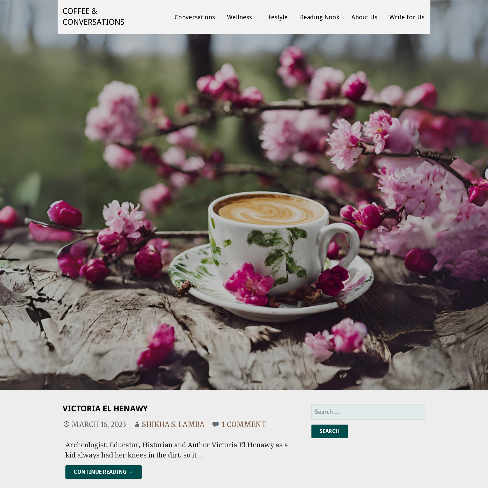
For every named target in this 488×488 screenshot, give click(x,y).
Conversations (195, 17)
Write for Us (406, 17)
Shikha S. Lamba (173, 424)
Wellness (239, 17)
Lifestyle (276, 17)
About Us (364, 17)
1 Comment (244, 424)
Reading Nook (319, 17)
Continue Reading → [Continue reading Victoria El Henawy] (104, 472)
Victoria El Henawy (105, 408)
